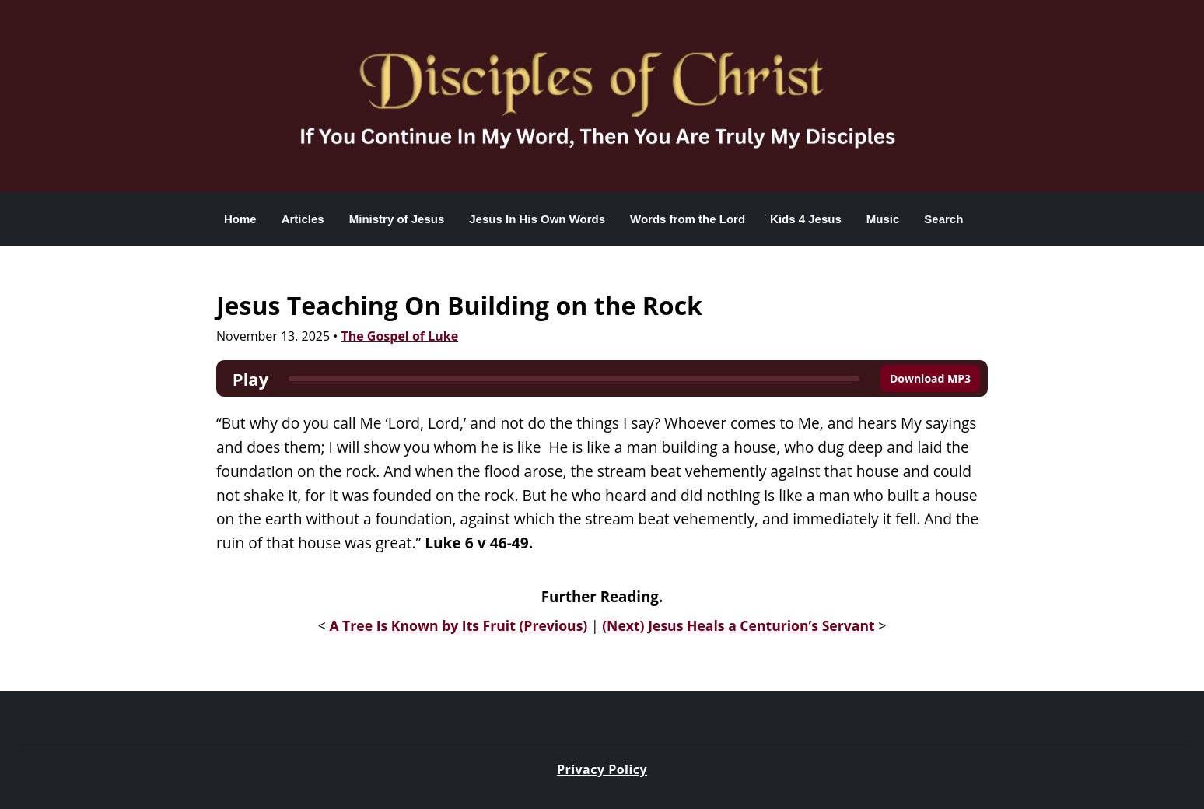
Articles (303, 219)
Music (883, 219)
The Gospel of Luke (399, 336)
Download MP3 (930, 378)
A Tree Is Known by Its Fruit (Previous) (458, 625)
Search (943, 219)
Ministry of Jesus (397, 219)
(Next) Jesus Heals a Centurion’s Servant (738, 625)
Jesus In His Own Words (537, 219)
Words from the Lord (687, 219)
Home (240, 219)
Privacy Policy (602, 769)
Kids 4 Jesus (806, 219)
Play (250, 378)
